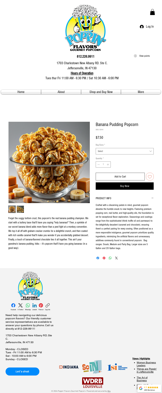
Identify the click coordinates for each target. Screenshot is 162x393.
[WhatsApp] (28, 307)
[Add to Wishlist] (150, 176)
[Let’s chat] (22, 372)
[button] (152, 12)
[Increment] (108, 164)
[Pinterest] (41, 307)
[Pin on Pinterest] (104, 258)
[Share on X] (116, 258)
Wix (109, 391)
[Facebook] (13, 307)
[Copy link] (47, 307)
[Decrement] (98, 164)
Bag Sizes (100, 145)
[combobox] (125, 151)
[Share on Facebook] (98, 258)
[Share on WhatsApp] (110, 258)
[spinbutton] (103, 164)
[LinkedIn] (34, 307)
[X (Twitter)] (21, 307)
